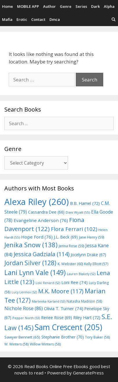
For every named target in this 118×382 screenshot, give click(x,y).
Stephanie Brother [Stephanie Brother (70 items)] (62, 337)
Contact (38, 19)
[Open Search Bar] (113, 19)
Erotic (21, 19)
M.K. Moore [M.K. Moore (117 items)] (61, 291)
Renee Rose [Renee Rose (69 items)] (56, 317)
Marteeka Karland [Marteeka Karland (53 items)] (48, 301)
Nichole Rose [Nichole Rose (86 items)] (23, 308)
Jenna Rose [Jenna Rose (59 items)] (71, 245)
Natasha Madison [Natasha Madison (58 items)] (84, 301)
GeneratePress (88, 373)
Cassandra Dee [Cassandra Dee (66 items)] (46, 212)
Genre (65, 6)
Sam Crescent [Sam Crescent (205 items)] (68, 327)
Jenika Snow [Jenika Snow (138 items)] (31, 245)
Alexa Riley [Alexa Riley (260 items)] (36, 202)
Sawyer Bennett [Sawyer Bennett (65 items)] (22, 337)
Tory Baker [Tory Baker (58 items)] (97, 337)
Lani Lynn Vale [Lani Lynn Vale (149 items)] (35, 272)
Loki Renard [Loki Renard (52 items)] (48, 283)
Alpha (109, 6)
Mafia (7, 19)
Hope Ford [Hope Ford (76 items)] (37, 237)
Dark (95, 6)
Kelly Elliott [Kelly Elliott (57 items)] (96, 263)
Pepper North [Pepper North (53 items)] (26, 318)
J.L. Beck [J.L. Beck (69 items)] (66, 237)
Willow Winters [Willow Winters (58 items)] (45, 344)
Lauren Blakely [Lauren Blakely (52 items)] (81, 274)
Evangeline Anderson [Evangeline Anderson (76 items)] (41, 220)
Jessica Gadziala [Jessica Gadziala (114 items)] (41, 254)
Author (49, 6)
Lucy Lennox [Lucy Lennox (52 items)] (24, 292)
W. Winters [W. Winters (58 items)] (16, 344)
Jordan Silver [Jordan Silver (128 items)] (30, 263)
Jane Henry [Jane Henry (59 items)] (91, 237)
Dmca (54, 19)
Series (81, 6)
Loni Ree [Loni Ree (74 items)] (74, 282)
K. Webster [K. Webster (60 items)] (70, 263)
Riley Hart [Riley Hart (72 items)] (86, 317)
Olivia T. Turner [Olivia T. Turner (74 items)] (63, 308)
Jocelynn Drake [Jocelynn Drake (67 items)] (88, 254)
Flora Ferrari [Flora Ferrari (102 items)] (74, 228)
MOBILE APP (28, 6)
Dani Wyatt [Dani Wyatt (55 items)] (78, 212)
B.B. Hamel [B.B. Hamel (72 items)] (85, 203)
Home (7, 6)
